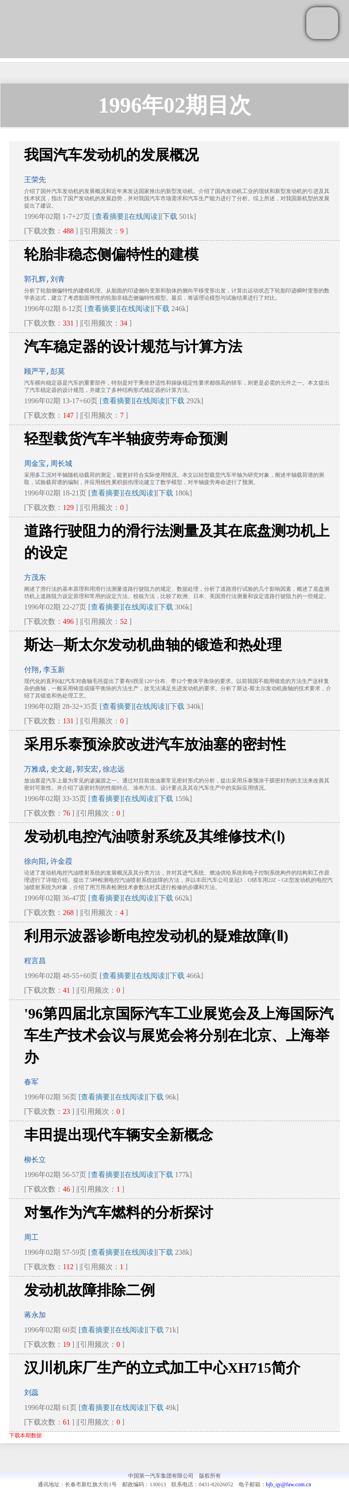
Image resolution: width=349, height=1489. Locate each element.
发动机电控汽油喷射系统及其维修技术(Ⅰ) (154, 836)
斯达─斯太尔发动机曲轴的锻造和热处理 (153, 645)
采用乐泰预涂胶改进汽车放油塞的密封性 (155, 744)
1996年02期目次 (174, 105)
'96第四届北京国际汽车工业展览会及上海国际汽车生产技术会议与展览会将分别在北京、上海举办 (179, 1035)
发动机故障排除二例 (89, 1290)
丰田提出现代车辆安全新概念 (118, 1135)
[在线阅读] (143, 216)
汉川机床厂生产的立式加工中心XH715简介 (162, 1368)
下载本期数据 (25, 1435)
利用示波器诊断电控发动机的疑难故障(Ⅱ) (156, 936)
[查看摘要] (109, 216)
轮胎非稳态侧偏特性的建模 (111, 254)
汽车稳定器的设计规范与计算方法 (133, 346)
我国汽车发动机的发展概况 (111, 155)
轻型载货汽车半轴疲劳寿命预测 (126, 438)
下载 (170, 216)
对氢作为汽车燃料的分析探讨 (118, 1212)
